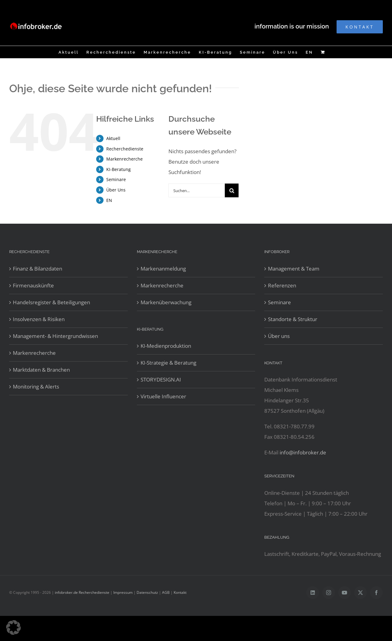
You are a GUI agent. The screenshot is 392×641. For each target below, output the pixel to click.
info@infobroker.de (303, 452)
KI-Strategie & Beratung (168, 362)
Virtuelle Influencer (163, 396)
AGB (166, 592)
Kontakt (180, 592)
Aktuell (113, 138)
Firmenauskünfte (33, 285)
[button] (13, 627)
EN (109, 200)
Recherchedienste (124, 149)
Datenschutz (147, 592)
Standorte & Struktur (292, 319)
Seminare (116, 179)
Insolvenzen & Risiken (39, 319)
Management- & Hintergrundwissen (55, 335)
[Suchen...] (196, 190)
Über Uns (116, 190)
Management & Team (293, 268)
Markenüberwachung (166, 302)
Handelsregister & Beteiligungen (51, 302)
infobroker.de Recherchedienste (82, 592)
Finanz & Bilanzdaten (37, 268)
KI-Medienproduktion (166, 345)
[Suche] (232, 190)
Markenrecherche (124, 159)
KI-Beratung (118, 169)
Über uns (279, 335)
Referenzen (282, 285)
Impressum (123, 592)
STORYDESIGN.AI (161, 379)
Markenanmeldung (163, 268)
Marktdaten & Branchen (41, 369)
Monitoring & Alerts (36, 386)
